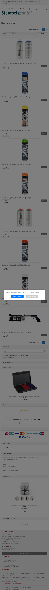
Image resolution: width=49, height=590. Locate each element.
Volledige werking (17, 296)
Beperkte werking (31, 296)
